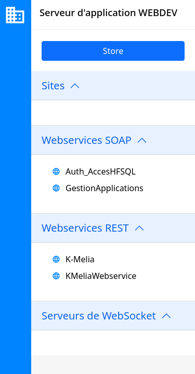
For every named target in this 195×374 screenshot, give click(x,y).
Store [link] (113, 51)
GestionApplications (105, 188)
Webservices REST (85, 228)
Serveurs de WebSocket (99, 316)
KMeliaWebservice (101, 276)
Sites (53, 85)
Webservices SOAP (87, 140)
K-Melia (80, 259)
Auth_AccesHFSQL (101, 171)
